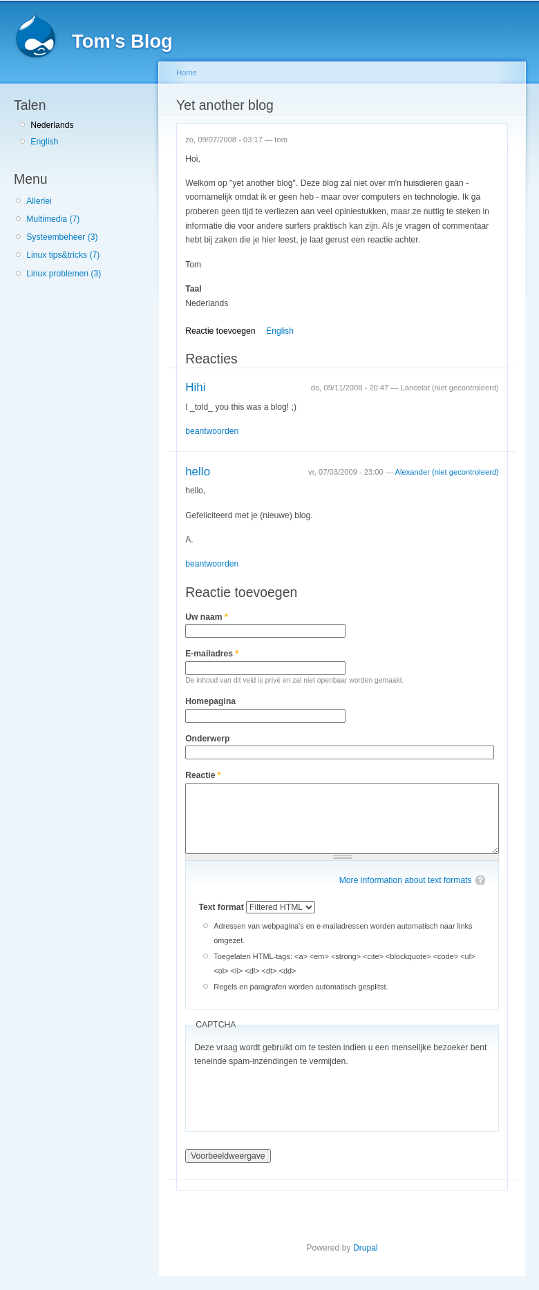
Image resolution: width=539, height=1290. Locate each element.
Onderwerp (207, 738)
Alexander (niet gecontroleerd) (447, 472)
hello (197, 471)
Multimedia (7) (52, 219)
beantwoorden (211, 431)
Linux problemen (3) (63, 273)
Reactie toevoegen (220, 331)
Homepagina (210, 701)
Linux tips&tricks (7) (63, 255)
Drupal (365, 1248)
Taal (193, 289)
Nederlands (51, 125)
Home (186, 72)
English (44, 141)
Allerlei (38, 201)
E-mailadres (211, 653)
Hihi (195, 387)
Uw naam (206, 617)
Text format (222, 907)
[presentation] (299, 1096)
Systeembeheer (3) (61, 237)
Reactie (202, 775)
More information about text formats (405, 880)
